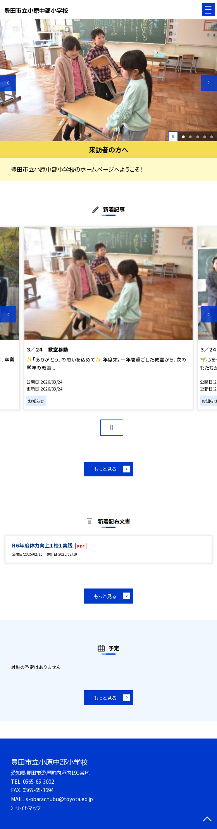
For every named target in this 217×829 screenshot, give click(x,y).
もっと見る (105, 468)
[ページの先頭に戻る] (207, 819)
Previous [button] (8, 83)
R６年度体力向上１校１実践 (43, 545)
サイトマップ (28, 808)
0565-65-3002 (38, 781)
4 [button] (204, 136)
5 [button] (211, 136)
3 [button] (197, 136)
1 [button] (183, 136)
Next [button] (209, 83)
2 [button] (190, 136)
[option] (108, 80)
